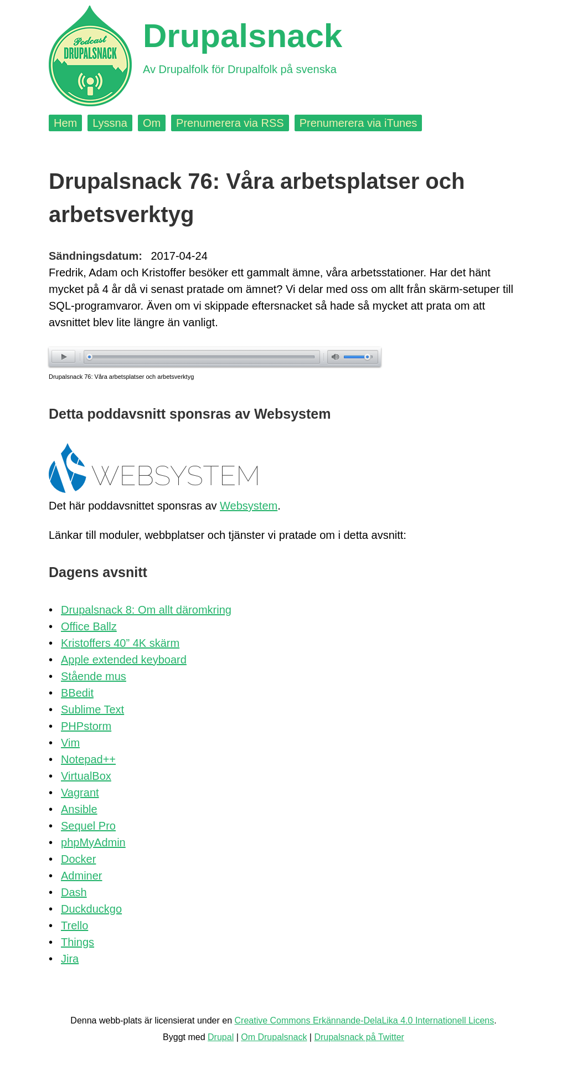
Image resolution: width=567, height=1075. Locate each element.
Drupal (221, 1037)
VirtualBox (86, 776)
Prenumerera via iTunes (358, 123)
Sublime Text (92, 709)
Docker (78, 859)
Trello (74, 925)
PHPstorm (86, 726)
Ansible (79, 809)
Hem (65, 123)
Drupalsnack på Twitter (359, 1037)
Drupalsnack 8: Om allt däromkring (146, 610)
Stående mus (93, 676)
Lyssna (109, 123)
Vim (70, 743)
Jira (70, 959)
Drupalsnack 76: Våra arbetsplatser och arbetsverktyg (121, 376)
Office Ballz (89, 626)
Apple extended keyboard (124, 660)
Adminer (81, 876)
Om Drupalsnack (274, 1037)
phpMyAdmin (93, 842)
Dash (74, 892)
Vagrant (80, 792)
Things (77, 942)
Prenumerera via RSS (230, 123)
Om (152, 123)
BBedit (77, 693)
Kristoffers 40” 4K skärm (120, 643)
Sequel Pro (88, 826)
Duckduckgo (91, 909)
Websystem (248, 506)
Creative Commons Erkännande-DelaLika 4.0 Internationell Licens (364, 1020)
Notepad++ (88, 759)
